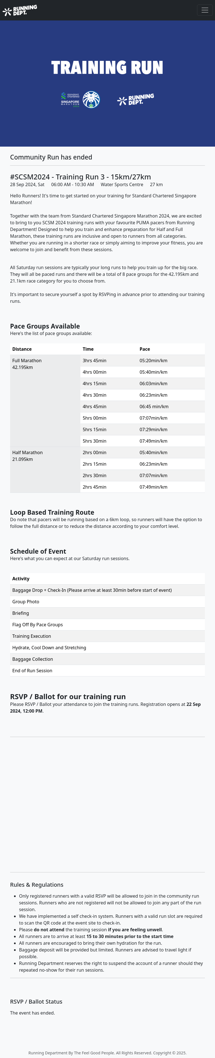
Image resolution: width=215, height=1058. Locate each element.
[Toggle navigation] (205, 10)
